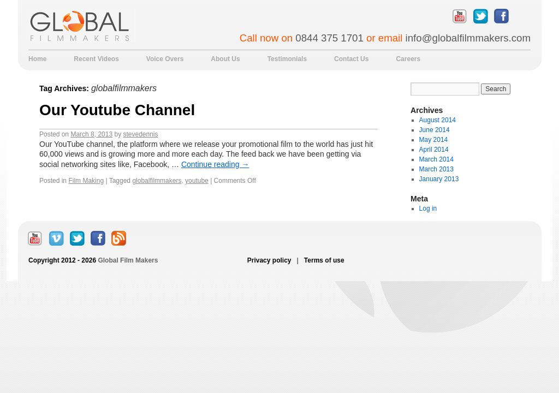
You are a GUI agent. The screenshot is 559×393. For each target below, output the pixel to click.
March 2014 (436, 159)
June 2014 (434, 130)
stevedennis (140, 134)
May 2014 (433, 140)
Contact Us (351, 59)
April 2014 (434, 149)
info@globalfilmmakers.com (468, 38)
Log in (428, 208)
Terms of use (323, 260)
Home (37, 59)
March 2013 (436, 169)
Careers (408, 59)
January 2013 (439, 179)
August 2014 (437, 120)
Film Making (86, 180)
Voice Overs (164, 59)
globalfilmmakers (156, 180)
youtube (197, 180)
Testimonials (287, 59)
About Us (225, 59)
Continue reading (215, 164)
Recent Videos (96, 59)
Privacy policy (270, 260)
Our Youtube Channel (117, 110)
